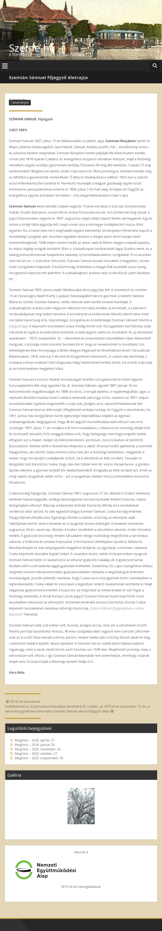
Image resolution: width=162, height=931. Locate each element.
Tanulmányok (20, 102)
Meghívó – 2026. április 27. (35, 740)
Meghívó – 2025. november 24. (38, 749)
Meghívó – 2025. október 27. (36, 753)
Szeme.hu (32, 48)
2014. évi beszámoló (22, 701)
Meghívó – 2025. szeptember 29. (39, 758)
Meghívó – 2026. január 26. (35, 744)
